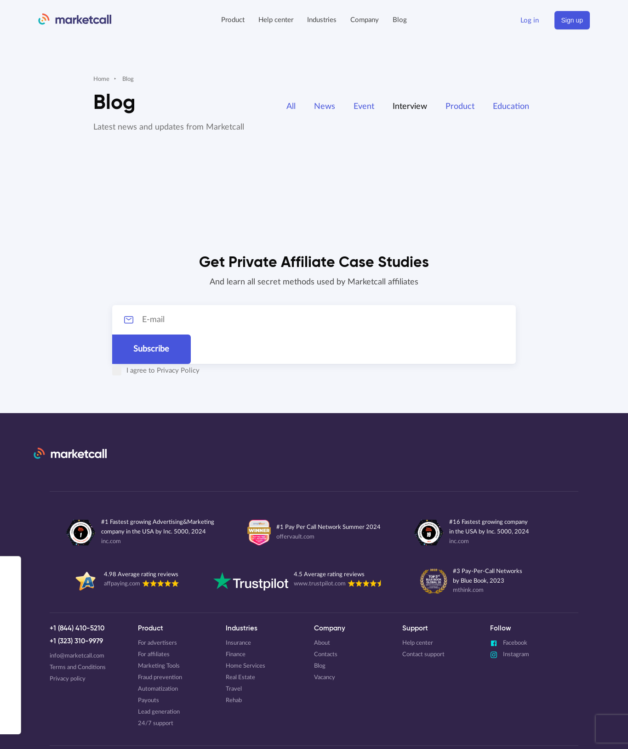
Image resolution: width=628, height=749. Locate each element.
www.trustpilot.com (320, 554)
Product (459, 106)
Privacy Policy (161, 341)
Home (101, 79)
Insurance (238, 614)
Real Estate (240, 648)
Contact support (423, 625)
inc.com (111, 512)
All (291, 106)
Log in (529, 20)
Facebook (508, 614)
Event (364, 106)
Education (511, 106)
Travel (234, 660)
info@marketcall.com (77, 627)
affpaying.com (122, 554)
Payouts (148, 671)
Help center (275, 20)
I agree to (139, 341)
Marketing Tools (159, 637)
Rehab (234, 671)
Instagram (509, 625)
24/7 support (155, 694)
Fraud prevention (160, 648)
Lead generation (159, 683)
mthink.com (468, 561)
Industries (322, 20)
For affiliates (154, 625)
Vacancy (324, 648)
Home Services (245, 637)
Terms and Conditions (78, 638)
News (324, 106)
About (322, 614)
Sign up (572, 20)
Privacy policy (68, 650)
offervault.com (295, 508)
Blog (400, 20)
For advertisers (157, 614)
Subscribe (498, 320)
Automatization (158, 660)
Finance (235, 625)
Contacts (325, 625)
